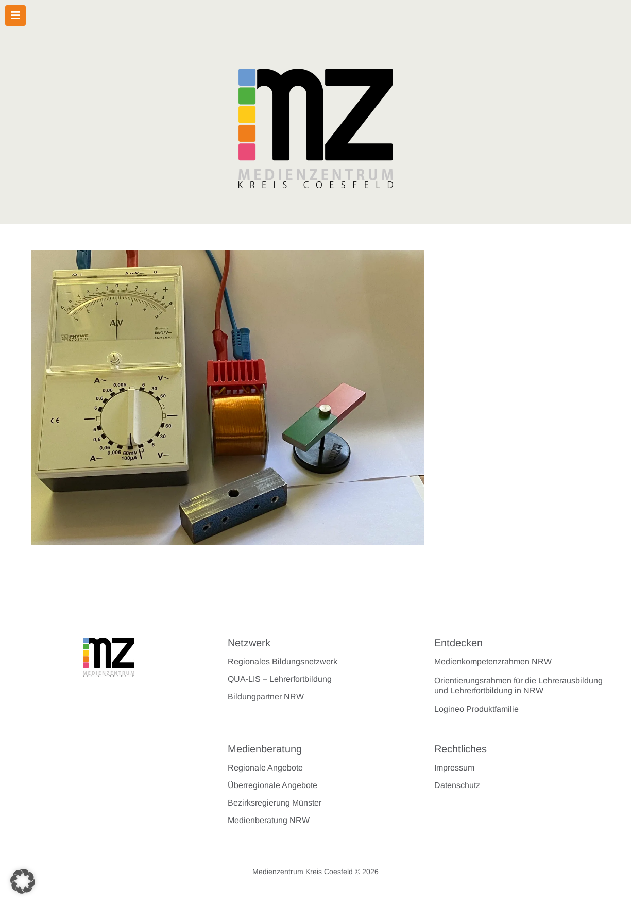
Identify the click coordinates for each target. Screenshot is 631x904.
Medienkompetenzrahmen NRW (493, 661)
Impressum (454, 767)
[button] (22, 881)
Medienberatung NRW (269, 820)
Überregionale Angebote (272, 785)
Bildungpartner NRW (266, 696)
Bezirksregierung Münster (274, 802)
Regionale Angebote (265, 767)
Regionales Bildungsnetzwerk (282, 661)
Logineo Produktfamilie (476, 709)
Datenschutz (457, 785)
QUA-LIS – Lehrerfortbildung (280, 679)
